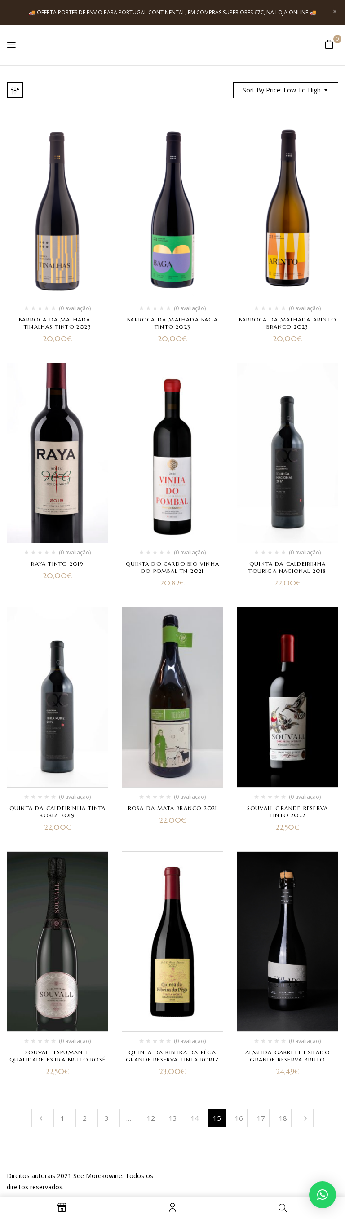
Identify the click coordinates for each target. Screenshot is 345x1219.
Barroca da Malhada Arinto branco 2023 (287, 323)
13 (173, 1117)
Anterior (40, 1118)
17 (261, 1117)
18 (283, 1117)
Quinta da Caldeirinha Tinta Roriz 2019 (57, 812)
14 (195, 1117)
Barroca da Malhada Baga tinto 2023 (172, 323)
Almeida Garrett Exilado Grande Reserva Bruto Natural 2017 (287, 1059)
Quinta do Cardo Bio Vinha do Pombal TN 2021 (172, 567)
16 (239, 1117)
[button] (329, 44)
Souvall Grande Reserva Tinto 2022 (287, 812)
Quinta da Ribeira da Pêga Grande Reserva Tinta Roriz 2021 (172, 1059)
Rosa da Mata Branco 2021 (172, 808)
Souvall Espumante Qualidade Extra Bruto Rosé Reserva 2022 (57, 1059)
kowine (112, 1175)
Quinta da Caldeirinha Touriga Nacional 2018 (287, 567)
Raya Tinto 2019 (57, 563)
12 (151, 1117)
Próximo (305, 1118)
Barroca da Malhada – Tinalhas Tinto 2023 (57, 323)
